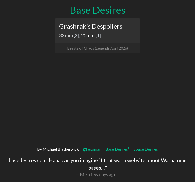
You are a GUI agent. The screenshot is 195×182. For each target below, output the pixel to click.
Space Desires (146, 149)
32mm (66, 35)
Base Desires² (117, 149)
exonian (92, 149)
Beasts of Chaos (80, 48)
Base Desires (97, 10)
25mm (88, 35)
